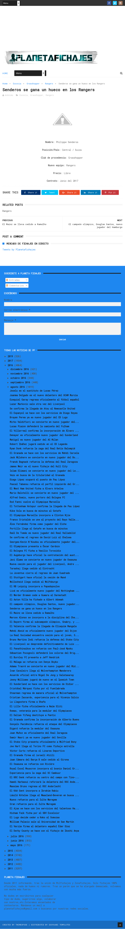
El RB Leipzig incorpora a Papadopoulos (35, 586)
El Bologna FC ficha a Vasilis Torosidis (35, 550)
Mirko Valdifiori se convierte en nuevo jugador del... (44, 422)
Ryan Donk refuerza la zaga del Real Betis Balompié (42, 448)
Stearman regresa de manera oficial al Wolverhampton (43, 693)
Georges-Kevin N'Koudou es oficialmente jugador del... (44, 542)
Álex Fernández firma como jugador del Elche (38, 524)
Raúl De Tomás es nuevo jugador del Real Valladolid (42, 533)
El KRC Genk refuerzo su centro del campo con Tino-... (44, 777)
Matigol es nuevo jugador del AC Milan (34, 439)
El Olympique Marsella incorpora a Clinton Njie (40, 515)
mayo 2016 (17, 845)
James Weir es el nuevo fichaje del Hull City (38, 466)
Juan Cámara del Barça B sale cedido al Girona (39, 759)
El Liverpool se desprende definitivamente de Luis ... (44, 644)
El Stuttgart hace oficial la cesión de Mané (38, 577)
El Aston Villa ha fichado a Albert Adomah (36, 599)
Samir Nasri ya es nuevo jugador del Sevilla (38, 737)
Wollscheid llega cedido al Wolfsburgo (34, 582)
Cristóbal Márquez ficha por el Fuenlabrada (37, 688)
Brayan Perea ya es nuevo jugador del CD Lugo (39, 417)
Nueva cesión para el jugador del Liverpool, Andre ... (44, 564)
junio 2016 (17, 841)
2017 (11, 361)
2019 (11, 356)
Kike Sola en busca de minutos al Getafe (35, 511)
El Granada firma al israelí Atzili (32, 755)
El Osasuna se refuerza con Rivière (32, 764)
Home (5, 73)
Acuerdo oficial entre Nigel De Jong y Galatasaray (42, 675)
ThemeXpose (22, 925)
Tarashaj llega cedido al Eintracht (32, 568)
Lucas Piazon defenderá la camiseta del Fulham (39, 426)
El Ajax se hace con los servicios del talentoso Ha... (44, 808)
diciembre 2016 (20, 369)
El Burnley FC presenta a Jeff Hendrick (34, 657)
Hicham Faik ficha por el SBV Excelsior (35, 813)
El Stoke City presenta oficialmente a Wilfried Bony (43, 742)
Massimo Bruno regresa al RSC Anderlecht (35, 786)
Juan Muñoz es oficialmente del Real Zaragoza (38, 733)
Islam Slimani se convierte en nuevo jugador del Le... (44, 470)
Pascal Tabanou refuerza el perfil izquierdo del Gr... (44, 484)
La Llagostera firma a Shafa (27, 702)
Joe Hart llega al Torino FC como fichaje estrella (42, 746)
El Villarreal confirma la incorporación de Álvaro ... (44, 430)
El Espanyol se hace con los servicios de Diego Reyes (43, 413)
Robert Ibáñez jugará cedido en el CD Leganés (38, 444)
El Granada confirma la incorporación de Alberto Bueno (44, 719)
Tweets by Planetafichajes (18, 249)
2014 (11, 855)
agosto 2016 (18, 387)
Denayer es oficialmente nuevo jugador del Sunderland (44, 435)
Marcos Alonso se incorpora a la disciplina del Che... (44, 617)
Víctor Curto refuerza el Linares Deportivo (37, 751)
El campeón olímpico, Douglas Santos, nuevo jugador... (44, 604)
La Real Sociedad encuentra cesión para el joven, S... (44, 635)
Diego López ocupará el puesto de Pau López (37, 479)
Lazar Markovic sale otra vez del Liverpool (37, 404)
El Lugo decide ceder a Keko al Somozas (35, 817)
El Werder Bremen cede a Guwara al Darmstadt (38, 595)
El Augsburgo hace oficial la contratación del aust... (44, 555)
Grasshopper (33, 83)
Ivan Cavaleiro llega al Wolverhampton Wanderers (40, 670)
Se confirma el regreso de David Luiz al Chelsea (40, 537)
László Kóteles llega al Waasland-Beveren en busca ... (44, 795)
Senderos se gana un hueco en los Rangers (36, 608)
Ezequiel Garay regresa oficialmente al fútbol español (44, 399)
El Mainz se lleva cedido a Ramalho (32, 613)
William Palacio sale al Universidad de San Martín (42, 822)
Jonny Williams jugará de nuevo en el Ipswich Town (42, 679)
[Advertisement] (62, 29)
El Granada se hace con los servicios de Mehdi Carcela (44, 453)
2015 (11, 850)
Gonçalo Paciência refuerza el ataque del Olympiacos (43, 724)
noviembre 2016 (20, 373)
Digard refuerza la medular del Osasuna (35, 728)
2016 (11, 365)
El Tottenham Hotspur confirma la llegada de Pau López (45, 506)
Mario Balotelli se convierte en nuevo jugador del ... (44, 493)
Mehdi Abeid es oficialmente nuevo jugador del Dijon (43, 631)
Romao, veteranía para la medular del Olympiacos (41, 710)
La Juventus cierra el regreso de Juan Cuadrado (40, 573)
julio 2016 (17, 836)
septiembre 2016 (20, 382)
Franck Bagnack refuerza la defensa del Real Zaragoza (44, 462)
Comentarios (15, 285)
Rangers (49, 83)
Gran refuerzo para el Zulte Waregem (33, 804)
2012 (11, 864)
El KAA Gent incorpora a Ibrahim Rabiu (34, 790)
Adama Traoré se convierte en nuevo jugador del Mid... (44, 666)
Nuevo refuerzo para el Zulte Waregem (33, 799)
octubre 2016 (18, 378)
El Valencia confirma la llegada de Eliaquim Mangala (43, 626)
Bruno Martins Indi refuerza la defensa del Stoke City (44, 639)
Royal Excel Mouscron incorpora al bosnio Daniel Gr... (44, 768)
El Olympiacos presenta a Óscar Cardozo (35, 546)
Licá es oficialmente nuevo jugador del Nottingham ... (44, 590)
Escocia (17, 83)
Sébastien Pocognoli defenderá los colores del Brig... (44, 653)
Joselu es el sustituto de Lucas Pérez (34, 391)
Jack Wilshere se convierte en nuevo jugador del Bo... (44, 457)
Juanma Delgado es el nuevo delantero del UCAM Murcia (44, 395)
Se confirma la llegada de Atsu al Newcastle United (42, 408)
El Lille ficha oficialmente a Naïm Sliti (36, 706)
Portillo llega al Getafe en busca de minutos (39, 528)
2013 (11, 859)
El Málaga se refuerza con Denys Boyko (34, 662)
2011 (11, 868)
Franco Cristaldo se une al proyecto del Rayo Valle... (44, 519)
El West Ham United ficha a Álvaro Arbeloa (36, 488)
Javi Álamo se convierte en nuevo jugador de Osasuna (43, 559)
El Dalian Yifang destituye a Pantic (33, 715)
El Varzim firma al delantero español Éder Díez (40, 826)
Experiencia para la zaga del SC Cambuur (35, 773)
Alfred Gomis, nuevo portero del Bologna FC (37, 497)
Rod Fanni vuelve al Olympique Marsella (35, 502)
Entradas (13, 280)
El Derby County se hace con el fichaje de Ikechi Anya (44, 830)
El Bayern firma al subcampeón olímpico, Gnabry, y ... (44, 622)
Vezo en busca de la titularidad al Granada (37, 475)
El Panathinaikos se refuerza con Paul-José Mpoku (41, 648)
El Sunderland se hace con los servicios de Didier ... (44, 684)
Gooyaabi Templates (59, 925)
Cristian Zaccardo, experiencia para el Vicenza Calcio (44, 697)
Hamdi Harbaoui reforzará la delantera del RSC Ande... (44, 782)
